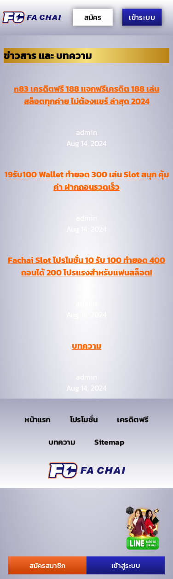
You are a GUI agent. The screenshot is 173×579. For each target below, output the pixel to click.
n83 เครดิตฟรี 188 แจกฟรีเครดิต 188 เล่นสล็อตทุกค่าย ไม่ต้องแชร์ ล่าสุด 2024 (86, 94)
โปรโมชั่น (84, 419)
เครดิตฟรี (133, 419)
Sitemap (109, 441)
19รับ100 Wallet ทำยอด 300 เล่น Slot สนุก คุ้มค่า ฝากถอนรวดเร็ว (87, 180)
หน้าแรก (37, 419)
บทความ (86, 345)
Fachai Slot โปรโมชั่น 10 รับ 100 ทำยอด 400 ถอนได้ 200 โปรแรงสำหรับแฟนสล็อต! (86, 266)
